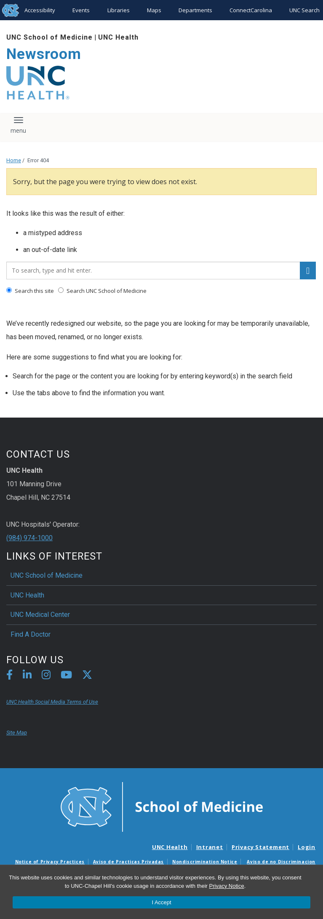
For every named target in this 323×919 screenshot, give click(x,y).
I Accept (161, 902)
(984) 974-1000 (29, 538)
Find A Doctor (31, 634)
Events (81, 10)
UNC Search (304, 10)
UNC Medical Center (40, 615)
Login (306, 847)
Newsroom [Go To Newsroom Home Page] (43, 54)
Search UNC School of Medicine (102, 291)
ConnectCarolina (251, 10)
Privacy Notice (226, 886)
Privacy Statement (260, 847)
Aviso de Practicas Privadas (128, 862)
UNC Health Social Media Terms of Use (52, 702)
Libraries (118, 10)
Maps (154, 10)
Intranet (209, 847)
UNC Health (118, 37)
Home (13, 160)
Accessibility (39, 10)
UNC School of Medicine (49, 37)
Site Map (16, 732)
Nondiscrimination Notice (204, 862)
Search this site (30, 291)
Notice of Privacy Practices (50, 862)
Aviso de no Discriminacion (281, 862)
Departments (195, 10)
